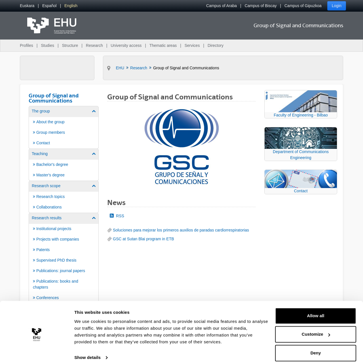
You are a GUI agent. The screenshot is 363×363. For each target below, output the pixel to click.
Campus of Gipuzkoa (303, 5)
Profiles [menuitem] (26, 45)
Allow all (315, 310)
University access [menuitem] (126, 45)
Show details (87, 351)
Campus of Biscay (261, 5)
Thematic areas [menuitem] (163, 45)
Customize (316, 328)
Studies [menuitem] (47, 45)
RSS (117, 216)
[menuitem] (27, 6)
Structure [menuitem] (70, 45)
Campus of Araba (221, 5)
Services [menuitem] (192, 45)
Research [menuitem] (94, 45)
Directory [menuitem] (215, 45)
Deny (316, 347)
